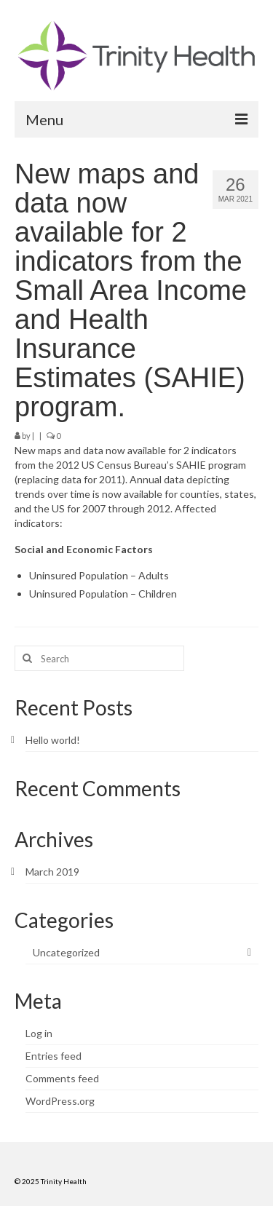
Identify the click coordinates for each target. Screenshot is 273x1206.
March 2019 (52, 871)
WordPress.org (60, 1101)
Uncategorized (66, 952)
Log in (38, 1033)
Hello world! (52, 740)
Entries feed (53, 1056)
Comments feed (62, 1078)
